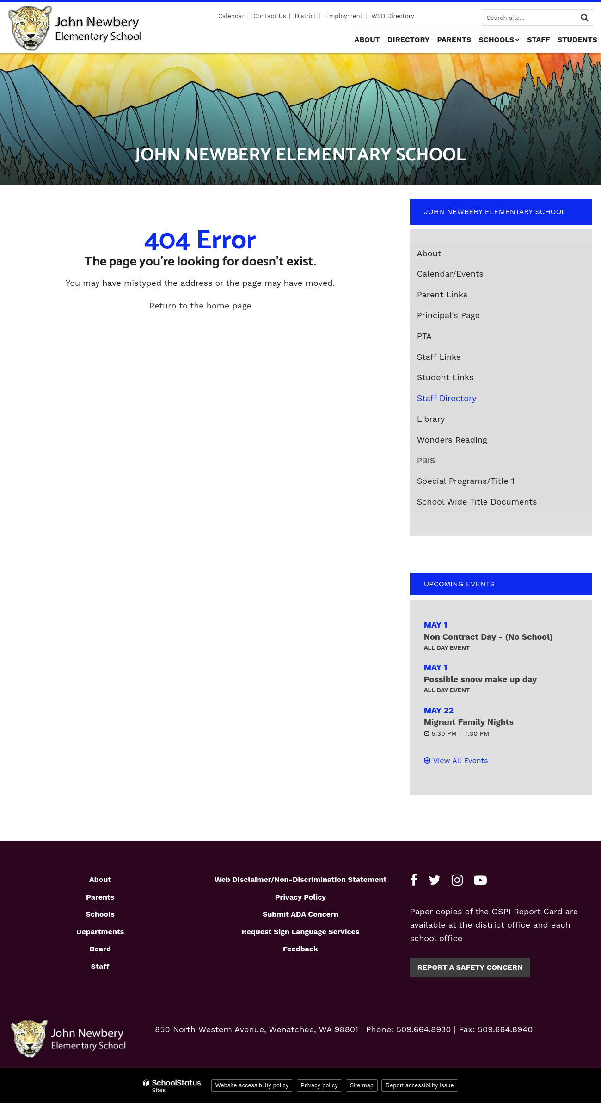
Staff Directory (447, 398)
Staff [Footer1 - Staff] (100, 966)
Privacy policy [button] (319, 1085)
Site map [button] (362, 1085)
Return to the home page (200, 305)
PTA (424, 336)
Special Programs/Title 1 (466, 481)
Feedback (300, 948)
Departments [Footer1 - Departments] (100, 931)
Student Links (445, 377)
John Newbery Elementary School (495, 211)
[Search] (584, 17)
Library (431, 419)
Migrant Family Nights (469, 722)
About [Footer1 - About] (100, 879)
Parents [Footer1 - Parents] (100, 897)
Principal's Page (448, 315)
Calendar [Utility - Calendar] (232, 15)
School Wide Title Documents (477, 501)
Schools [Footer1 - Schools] (100, 914)
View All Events (460, 760)
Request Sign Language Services (301, 931)
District (306, 15)
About (429, 253)
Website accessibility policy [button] (252, 1085)
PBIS (426, 460)
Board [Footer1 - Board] (100, 948)
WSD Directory (392, 15)
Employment (343, 15)
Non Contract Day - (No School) (488, 636)
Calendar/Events (450, 273)
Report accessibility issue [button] (420, 1085)
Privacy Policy (300, 897)
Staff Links (439, 357)
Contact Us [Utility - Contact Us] (270, 15)
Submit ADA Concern (300, 914)
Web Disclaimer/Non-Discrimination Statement (301, 879)
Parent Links (442, 294)
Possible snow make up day (480, 679)
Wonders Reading (469, 441)
